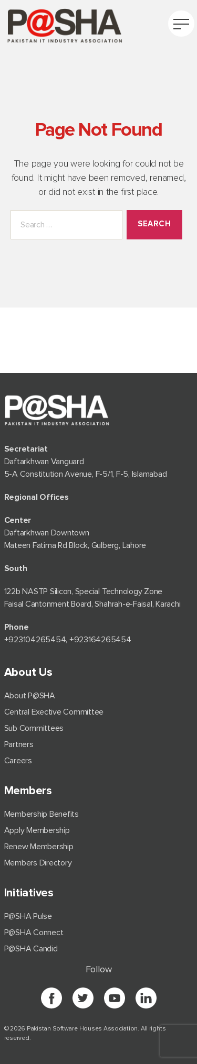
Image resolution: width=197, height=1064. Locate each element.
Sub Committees (34, 728)
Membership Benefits (41, 814)
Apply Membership (37, 830)
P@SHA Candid (31, 949)
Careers (18, 760)
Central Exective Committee (54, 712)
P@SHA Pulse (28, 916)
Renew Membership (39, 846)
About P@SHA (29, 696)
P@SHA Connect (34, 932)
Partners (19, 744)
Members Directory (38, 863)
